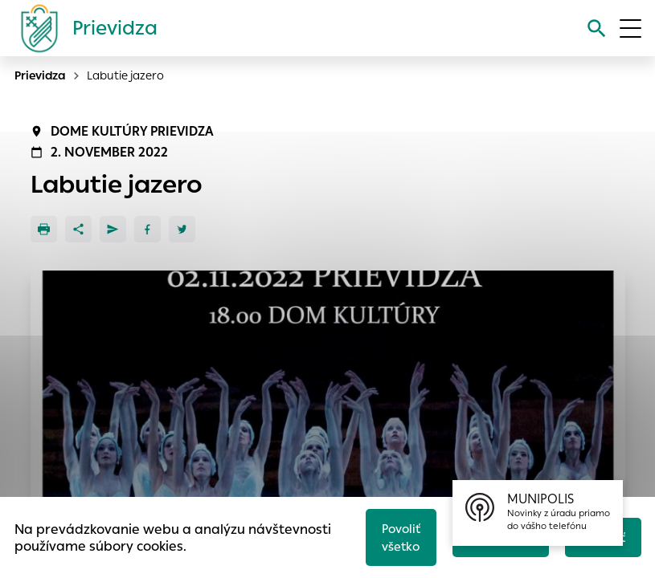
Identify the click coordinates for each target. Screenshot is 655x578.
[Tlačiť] (44, 229)
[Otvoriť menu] (630, 28)
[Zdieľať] (78, 229)
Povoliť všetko (397, 536)
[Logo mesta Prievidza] (82, 28)
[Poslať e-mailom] (113, 229)
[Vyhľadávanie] (596, 28)
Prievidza (40, 75)
